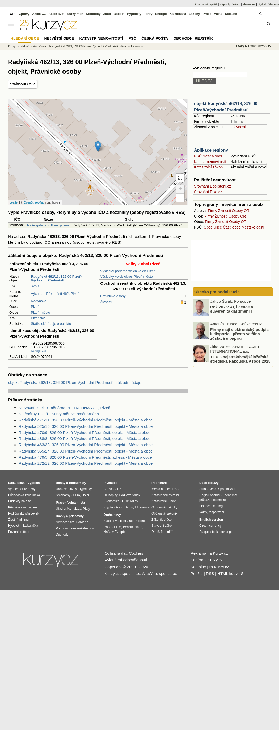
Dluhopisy (110, 495)
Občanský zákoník (164, 513)
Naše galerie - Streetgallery (48, 225)
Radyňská (38, 301)
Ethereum (142, 507)
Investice (110, 483)
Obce (208, 227)
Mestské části (253, 227)
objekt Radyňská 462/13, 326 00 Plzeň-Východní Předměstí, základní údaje (74, 382)
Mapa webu (217, 512)
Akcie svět (56, 14)
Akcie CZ (39, 14)
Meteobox (249, 4)
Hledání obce (25, 38)
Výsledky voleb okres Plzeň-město (126, 277)
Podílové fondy (129, 495)
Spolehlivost (226, 489)
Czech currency (210, 526)
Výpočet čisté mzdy (21, 489)
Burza (108, 489)
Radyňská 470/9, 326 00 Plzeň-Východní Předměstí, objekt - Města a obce (84, 432)
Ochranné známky (164, 507)
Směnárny (63, 495)
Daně (155, 532)
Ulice (218, 227)
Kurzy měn (75, 14)
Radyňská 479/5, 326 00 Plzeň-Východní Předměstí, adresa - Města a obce (85, 457)
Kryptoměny (112, 507)
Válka (218, 14)
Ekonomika (111, 501)
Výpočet (33, 483)
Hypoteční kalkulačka (23, 526)
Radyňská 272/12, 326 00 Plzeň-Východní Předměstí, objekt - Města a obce (86, 463)
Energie (161, 14)
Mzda (77, 509)
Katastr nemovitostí (210, 162)
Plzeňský (38, 318)
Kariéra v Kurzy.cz (207, 560)
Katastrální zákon (208, 167)
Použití (197, 573)
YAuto (236, 4)
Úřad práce (63, 509)
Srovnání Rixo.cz (208, 192)
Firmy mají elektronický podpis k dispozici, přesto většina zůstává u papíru (239, 333)
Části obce (231, 227)
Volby (203, 512)
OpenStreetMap (34, 202)
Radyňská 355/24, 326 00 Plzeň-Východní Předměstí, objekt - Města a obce (86, 451)
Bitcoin (118, 14)
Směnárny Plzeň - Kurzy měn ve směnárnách (59, 414)
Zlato (107, 14)
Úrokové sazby (66, 489)
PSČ (132, 38)
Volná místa (76, 502)
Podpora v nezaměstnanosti (75, 528)
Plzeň (35, 307)
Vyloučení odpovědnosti (126, 560)
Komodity (93, 14)
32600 (35, 286)
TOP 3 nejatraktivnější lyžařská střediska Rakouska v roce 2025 (240, 358)
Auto (202, 489)
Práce (207, 14)
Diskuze (231, 14)
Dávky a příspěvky (70, 516)
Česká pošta (154, 38)
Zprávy (24, 14)
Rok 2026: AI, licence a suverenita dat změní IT (232, 308)
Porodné (82, 522)
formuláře (167, 532)
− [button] (180, 198)
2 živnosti (238, 127)
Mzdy (134, 501)
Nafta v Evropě (114, 532)
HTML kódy (227, 573)
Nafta (138, 527)
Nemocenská (65, 522)
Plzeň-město (40, 312)
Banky (60, 483)
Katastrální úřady (163, 501)
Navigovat (38, 351)
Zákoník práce (161, 519)
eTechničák (219, 500)
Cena (212, 489)
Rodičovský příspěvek (23, 513)
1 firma (236, 121)
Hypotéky (134, 14)
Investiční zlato (122, 521)
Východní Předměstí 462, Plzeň (55, 294)
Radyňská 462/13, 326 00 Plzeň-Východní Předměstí (83, 46)
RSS (210, 573)
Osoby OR (240, 211)
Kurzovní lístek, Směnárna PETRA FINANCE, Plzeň (64, 407)
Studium (273, 4)
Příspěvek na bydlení (23, 507)
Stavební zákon (162, 526)
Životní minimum (19, 519)
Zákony (194, 14)
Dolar (85, 495)
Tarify (148, 14)
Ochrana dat (116, 553)
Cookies (136, 553)
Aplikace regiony (211, 150)
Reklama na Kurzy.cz (209, 553)
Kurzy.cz (13, 46)
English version (211, 519)
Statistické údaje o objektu (51, 324)
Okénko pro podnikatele (217, 291)
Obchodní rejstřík (206, 4)
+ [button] (180, 189)
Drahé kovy (112, 515)
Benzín (128, 527)
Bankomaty (77, 483)
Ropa (107, 527)
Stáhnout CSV (22, 84)
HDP (125, 501)
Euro (76, 495)
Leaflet (14, 202)
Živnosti (106, 302)
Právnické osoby (112, 296)
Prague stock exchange (216, 532)
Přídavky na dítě (19, 501)
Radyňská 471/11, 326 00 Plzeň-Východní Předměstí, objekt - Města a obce (86, 420)
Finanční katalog (211, 506)
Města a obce (161, 489)
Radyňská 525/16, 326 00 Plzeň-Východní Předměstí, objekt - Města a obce (86, 426)
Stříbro (140, 521)
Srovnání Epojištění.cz (212, 186)
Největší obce (59, 38)
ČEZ (118, 489)
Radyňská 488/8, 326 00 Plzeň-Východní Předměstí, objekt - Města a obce (84, 438)
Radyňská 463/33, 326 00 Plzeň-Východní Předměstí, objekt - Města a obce (86, 444)
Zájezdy (225, 4)
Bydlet (262, 4)
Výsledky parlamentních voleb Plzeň (128, 271)
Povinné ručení (18, 532)
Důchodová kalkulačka (24, 495)
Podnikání (159, 483)
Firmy (212, 211)
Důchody (62, 534)
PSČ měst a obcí (208, 156)
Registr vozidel (209, 495)
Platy (86, 509)
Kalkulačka (178, 14)
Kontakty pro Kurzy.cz (210, 567)
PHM (117, 527)
